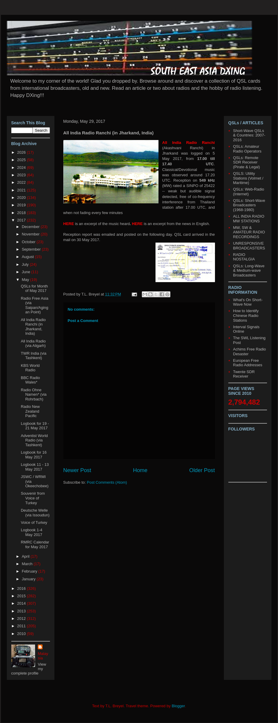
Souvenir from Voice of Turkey (33, 498)
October (29, 242)
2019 (22, 205)
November (31, 234)
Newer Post (77, 470)
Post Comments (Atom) (107, 482)
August (28, 256)
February (30, 571)
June (26, 272)
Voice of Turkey (34, 522)
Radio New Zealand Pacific (30, 411)
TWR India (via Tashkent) (33, 355)
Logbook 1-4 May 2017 (31, 532)
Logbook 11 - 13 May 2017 (35, 466)
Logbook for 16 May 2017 (34, 454)
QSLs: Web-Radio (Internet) (248, 191)
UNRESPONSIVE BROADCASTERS (249, 245)
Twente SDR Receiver (244, 374)
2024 (22, 167)
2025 (22, 160)
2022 (22, 182)
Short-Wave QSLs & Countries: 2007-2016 (249, 135)
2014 (22, 603)
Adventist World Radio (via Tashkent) (34, 440)
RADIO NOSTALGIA (244, 257)
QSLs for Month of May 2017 (34, 288)
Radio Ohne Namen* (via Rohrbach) (34, 394)
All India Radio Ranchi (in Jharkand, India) (33, 327)
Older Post (202, 470)
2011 (22, 626)
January (29, 579)
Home (140, 470)
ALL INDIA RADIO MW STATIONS (248, 218)
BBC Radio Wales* (30, 380)
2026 (22, 152)
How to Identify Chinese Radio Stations (246, 315)
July (26, 264)
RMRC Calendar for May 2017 (35, 544)
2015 (22, 596)
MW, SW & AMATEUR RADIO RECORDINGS (249, 232)
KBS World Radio (30, 367)
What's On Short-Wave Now (248, 302)
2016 (22, 588)
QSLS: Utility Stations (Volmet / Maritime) (248, 178)
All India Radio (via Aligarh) (33, 343)
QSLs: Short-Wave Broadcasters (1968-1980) (249, 205)
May (26, 279)
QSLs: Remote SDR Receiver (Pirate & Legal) (246, 162)
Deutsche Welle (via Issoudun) (35, 512)
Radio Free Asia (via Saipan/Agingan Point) (34, 305)
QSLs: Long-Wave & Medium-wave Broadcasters (249, 270)
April (26, 556)
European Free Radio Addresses (247, 362)
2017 (22, 220)
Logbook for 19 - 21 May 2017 (35, 425)
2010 (22, 633)
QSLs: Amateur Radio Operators (247, 148)
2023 (22, 175)
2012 (22, 618)
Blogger (178, 706)
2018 (22, 212)
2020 (22, 197)
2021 (22, 190)
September (32, 249)
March (28, 564)
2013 (22, 611)
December (31, 226)
